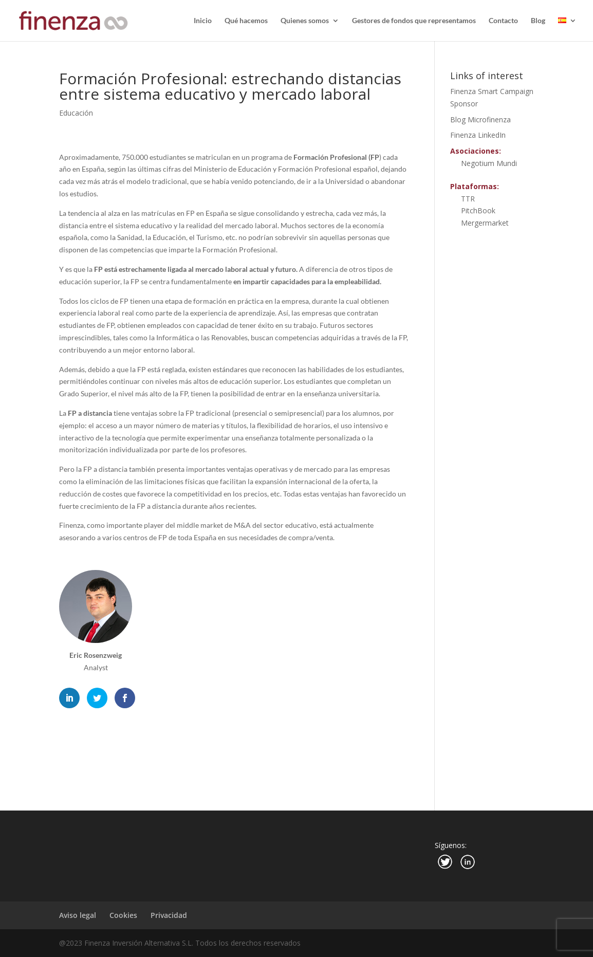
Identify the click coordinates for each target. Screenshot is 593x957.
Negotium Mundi (489, 163)
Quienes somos (305, 21)
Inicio (203, 21)
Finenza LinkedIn (478, 135)
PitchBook (478, 210)
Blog (538, 21)
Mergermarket (485, 223)
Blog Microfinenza (480, 119)
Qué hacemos (246, 21)
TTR (468, 199)
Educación (76, 113)
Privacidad (169, 915)
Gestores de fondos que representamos (414, 21)
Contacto (503, 21)
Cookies (123, 915)
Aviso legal (77, 915)
